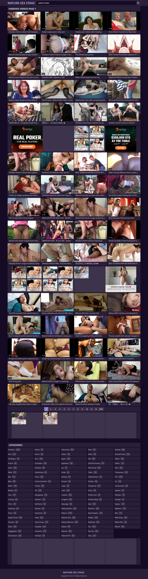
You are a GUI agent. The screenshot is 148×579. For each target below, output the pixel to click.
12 (96, 409)
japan (65, 458)
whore (119, 526)
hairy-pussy (42, 522)
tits (119, 476)
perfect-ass (94, 494)
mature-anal (68, 517)
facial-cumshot (43, 481)
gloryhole (40, 513)
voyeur (120, 504)
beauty (12, 490)
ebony (39, 449)
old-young (94, 467)
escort (39, 454)
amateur (14, 449)
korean (66, 481)
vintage (120, 499)
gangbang (41, 494)
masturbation (68, 508)
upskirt (119, 490)
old (91, 458)
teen (119, 467)
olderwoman (95, 476)
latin (65, 490)
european (41, 463)
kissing (66, 476)
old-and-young (96, 463)
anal (12, 454)
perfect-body (95, 499)
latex (65, 485)
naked (65, 526)
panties (93, 481)
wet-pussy (121, 517)
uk (118, 481)
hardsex (40, 535)
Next (101, 409)
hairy (39, 517)
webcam (120, 508)
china (12, 513)
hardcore (41, 531)
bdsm (12, 485)
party (92, 490)
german (40, 499)
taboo (119, 458)
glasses (40, 508)
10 (87, 409)
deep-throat (15, 517)
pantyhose (94, 485)
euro (39, 458)
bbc (12, 476)
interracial (67, 449)
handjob (40, 526)
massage (66, 504)
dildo (12, 526)
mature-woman (69, 522)
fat (38, 490)
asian (12, 467)
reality (93, 517)
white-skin (121, 522)
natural (66, 531)
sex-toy (93, 531)
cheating (13, 508)
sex (92, 526)
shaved (120, 449)
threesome (121, 472)
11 (91, 409)
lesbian (66, 494)
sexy (92, 535)
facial (39, 476)
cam (12, 494)
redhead (94, 522)
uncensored (121, 485)
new (92, 449)
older (92, 472)
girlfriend (40, 504)
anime (12, 463)
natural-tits (68, 535)
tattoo (119, 463)
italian (65, 454)
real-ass (93, 508)
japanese (67, 463)
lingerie (66, 499)
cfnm (12, 504)
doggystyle (14, 531)
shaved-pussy (122, 454)
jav (64, 467)
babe (12, 472)
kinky (65, 472)
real (92, 504)
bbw (12, 481)
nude (92, 454)
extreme (40, 467)
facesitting (41, 472)
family (39, 485)
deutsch (13, 522)
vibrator (120, 494)
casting (13, 499)
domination (15, 535)
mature (66, 513)
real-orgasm (95, 513)
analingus (14, 458)
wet (118, 513)
